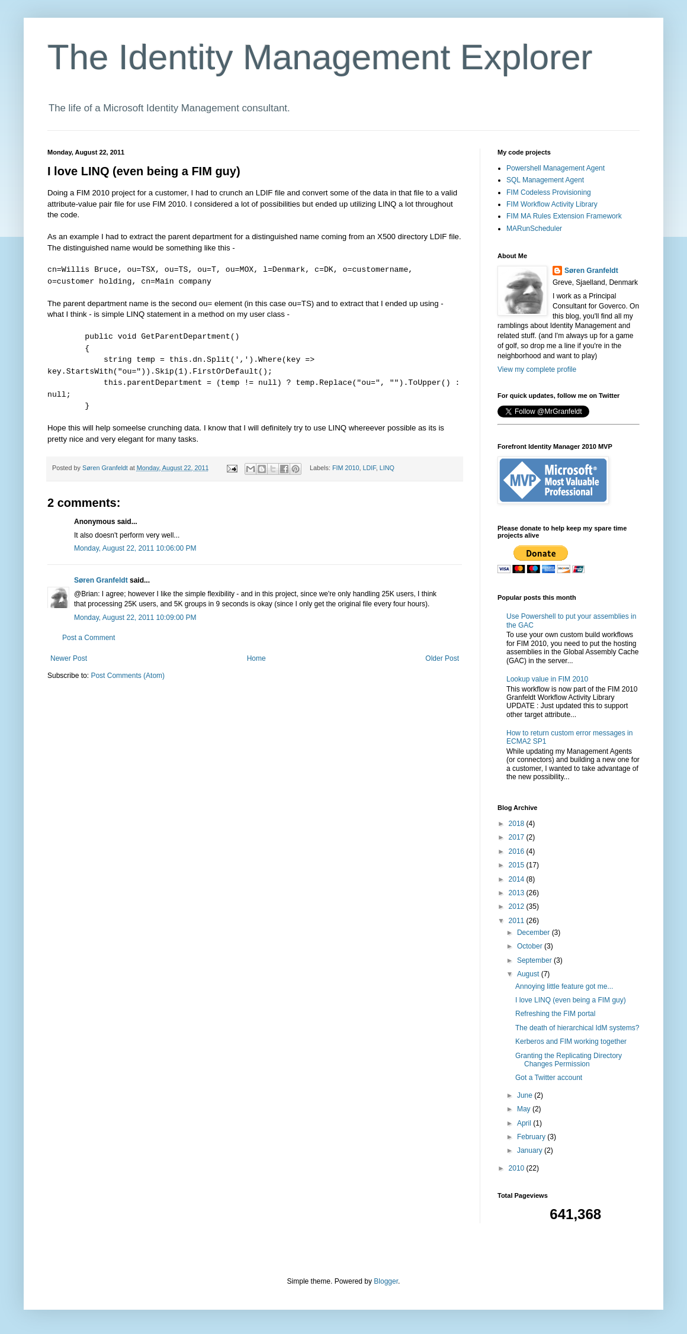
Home (256, 658)
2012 (518, 906)
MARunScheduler (534, 228)
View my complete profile (536, 369)
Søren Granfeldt (101, 580)
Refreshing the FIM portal (555, 1014)
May (524, 1109)
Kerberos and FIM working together (571, 1041)
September (535, 960)
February (532, 1137)
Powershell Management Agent (555, 168)
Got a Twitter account (548, 1077)
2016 (518, 851)
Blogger (386, 1281)
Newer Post (68, 658)
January (530, 1150)
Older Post (442, 658)
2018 (518, 823)
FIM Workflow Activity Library (552, 204)
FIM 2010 (345, 467)
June (525, 1095)
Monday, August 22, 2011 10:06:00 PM (135, 548)
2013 (518, 893)
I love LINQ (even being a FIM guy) (570, 1000)
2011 (518, 921)
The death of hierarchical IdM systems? (577, 1028)
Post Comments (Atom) (128, 675)
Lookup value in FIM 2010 (547, 679)
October (530, 946)
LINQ (387, 467)
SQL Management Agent (545, 180)
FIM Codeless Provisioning (548, 192)
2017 (518, 837)
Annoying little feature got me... (564, 986)
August (529, 974)
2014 (518, 879)
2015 (518, 865)
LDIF (369, 467)
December (534, 932)
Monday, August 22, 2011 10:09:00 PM (135, 617)
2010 (518, 1168)
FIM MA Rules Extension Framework (564, 216)
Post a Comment (88, 638)
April (525, 1123)
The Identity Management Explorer (319, 57)
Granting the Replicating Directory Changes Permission (568, 1060)
